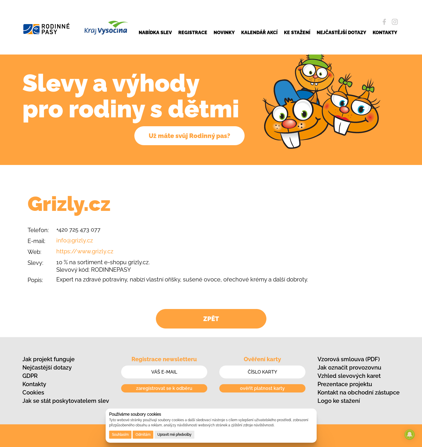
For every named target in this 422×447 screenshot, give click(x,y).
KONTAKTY (385, 31)
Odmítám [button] (142, 435)
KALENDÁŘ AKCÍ (259, 31)
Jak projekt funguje (48, 359)
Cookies (33, 392)
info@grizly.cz (74, 240)
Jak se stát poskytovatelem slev (65, 400)
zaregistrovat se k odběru (164, 388)
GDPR (30, 375)
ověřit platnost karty (262, 388)
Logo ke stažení (339, 400)
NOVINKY (224, 31)
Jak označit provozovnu (349, 367)
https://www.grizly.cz (84, 251)
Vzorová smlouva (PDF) (349, 359)
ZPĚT (211, 318)
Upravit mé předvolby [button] (174, 435)
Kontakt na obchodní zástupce (359, 392)
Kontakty (34, 384)
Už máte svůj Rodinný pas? (189, 135)
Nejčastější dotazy (47, 367)
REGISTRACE (192, 31)
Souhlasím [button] (120, 435)
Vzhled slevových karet (349, 375)
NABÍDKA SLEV (155, 31)
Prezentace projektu (345, 384)
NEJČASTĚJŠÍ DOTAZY (341, 31)
